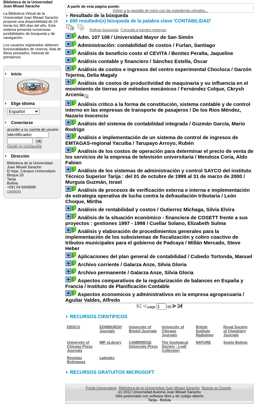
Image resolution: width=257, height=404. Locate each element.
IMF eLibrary (110, 342)
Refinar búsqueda (103, 30)
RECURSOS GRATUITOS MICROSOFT (112, 372)
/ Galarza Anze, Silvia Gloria (132, 264)
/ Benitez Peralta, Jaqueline (155, 53)
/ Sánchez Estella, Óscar (143, 61)
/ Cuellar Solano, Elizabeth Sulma (156, 220)
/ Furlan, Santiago (146, 45)
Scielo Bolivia (236, 342)
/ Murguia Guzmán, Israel (158, 176)
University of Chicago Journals (173, 331)
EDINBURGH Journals (110, 329)
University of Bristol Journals (143, 329)
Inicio (16, 74)
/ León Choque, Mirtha (157, 195)
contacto (14, 191)
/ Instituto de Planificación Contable (154, 283)
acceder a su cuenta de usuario (33, 129)
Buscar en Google (216, 388)
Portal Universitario (101, 388)
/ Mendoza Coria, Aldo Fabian (159, 156)
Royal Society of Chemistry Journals (236, 331)
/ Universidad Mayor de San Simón (135, 37)
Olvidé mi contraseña (24, 146)
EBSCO (73, 327)
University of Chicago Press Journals (79, 346)
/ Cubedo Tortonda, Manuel (165, 256)
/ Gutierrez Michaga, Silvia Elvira (156, 209)
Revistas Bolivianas (76, 360)
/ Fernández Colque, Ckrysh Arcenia (156, 88)
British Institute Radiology (204, 331)
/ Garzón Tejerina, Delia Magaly (158, 72)
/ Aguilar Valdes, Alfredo (154, 297)
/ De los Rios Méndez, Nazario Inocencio (157, 109)
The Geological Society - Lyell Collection (175, 346)
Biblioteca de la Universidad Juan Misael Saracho (159, 388)
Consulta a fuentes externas (143, 30)
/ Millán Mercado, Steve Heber (152, 239)
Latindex (106, 358)
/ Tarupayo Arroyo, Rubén (151, 140)
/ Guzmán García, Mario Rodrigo (155, 126)
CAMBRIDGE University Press (143, 344)
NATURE (203, 342)
